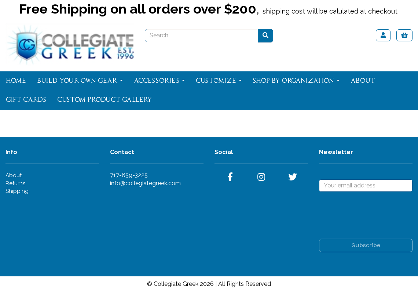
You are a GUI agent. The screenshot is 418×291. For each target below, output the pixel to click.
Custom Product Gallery (104, 100)
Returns (15, 183)
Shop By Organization (296, 81)
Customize (219, 81)
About (363, 81)
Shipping (17, 191)
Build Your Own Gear (80, 81)
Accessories (159, 81)
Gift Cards (26, 100)
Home (16, 81)
